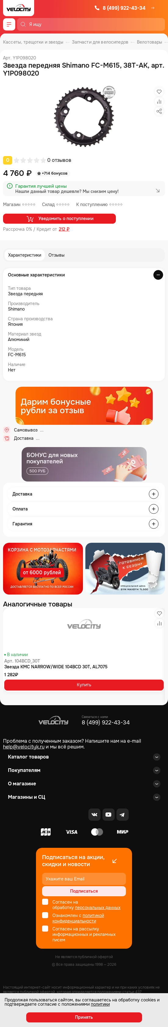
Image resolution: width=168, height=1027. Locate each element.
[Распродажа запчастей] (43, 569)
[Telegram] (122, 814)
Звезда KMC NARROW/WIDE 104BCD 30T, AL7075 (56, 667)
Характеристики (24, 255)
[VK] (94, 814)
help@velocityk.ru (24, 747)
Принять (84, 1017)
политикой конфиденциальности (78, 918)
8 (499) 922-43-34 (119, 8)
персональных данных (97, 907)
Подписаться (84, 891)
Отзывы (56, 255)
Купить (84, 685)
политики (100, 1004)
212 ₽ (64, 229)
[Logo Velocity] (18, 8)
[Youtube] (108, 814)
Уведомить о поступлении (60, 219)
